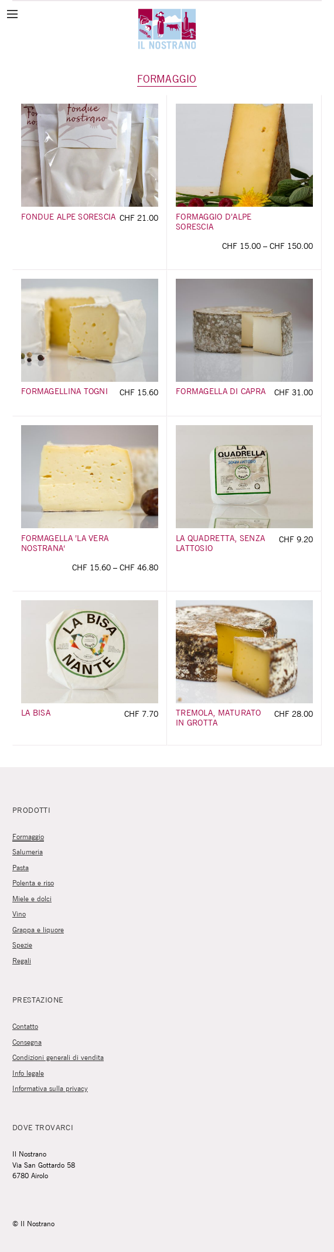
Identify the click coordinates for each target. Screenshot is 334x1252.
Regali (21, 961)
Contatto (25, 1027)
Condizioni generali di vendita (58, 1058)
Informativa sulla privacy (50, 1089)
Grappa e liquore (38, 930)
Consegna (27, 1042)
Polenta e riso (33, 883)
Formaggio (28, 837)
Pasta (20, 868)
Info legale (28, 1073)
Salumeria (27, 852)
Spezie (22, 945)
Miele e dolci (32, 899)
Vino (19, 914)
